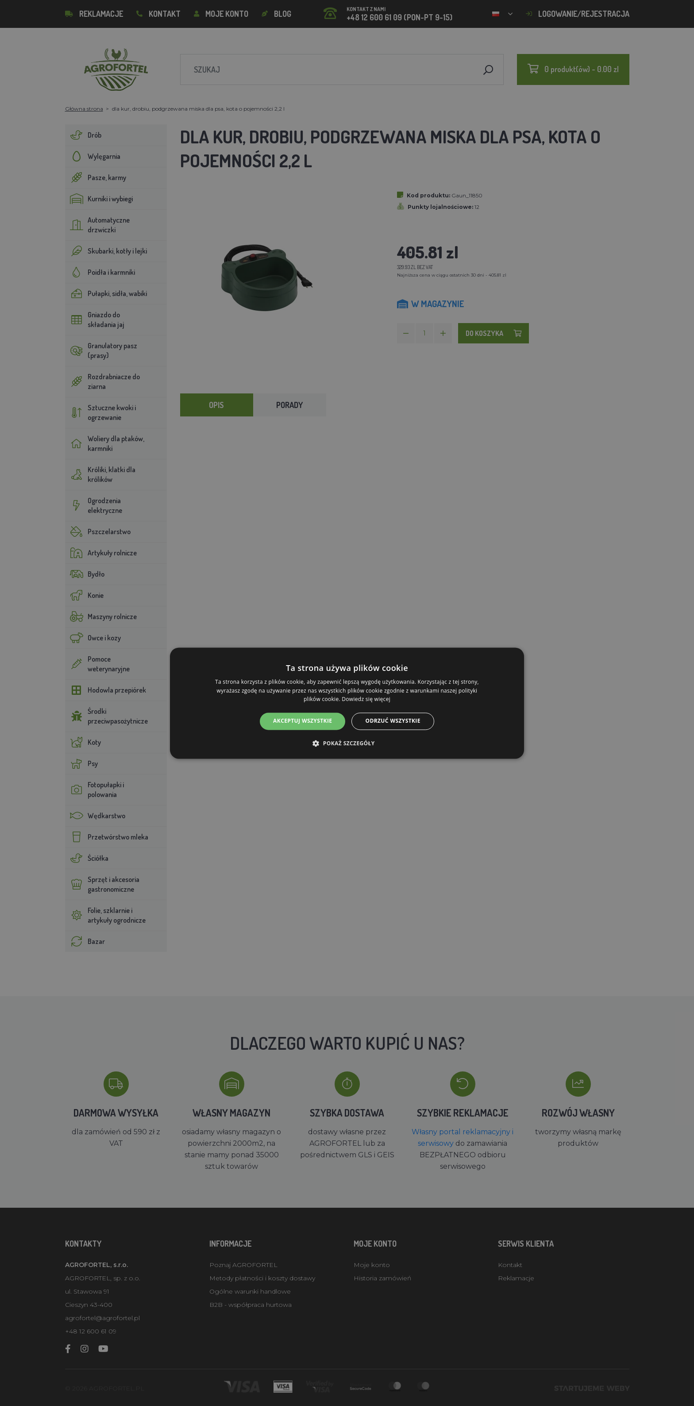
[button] (346, 743)
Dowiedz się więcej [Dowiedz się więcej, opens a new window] (366, 699)
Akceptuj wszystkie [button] (302, 721)
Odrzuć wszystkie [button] (392, 721)
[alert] (347, 703)
